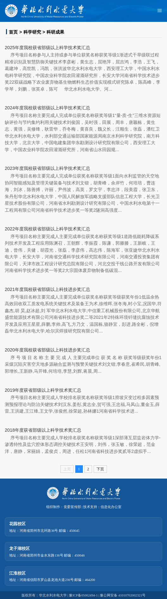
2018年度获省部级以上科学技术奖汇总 (43, 430)
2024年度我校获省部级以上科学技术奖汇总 (47, 107)
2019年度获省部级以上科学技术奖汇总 (43, 390)
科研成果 (55, 32)
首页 (13, 32)
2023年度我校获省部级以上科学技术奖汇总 (47, 168)
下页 (100, 469)
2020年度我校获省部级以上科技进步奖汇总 (47, 349)
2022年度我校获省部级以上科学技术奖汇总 (47, 228)
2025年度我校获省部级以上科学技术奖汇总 (47, 47)
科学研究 (32, 32)
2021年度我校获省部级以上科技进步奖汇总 (47, 289)
